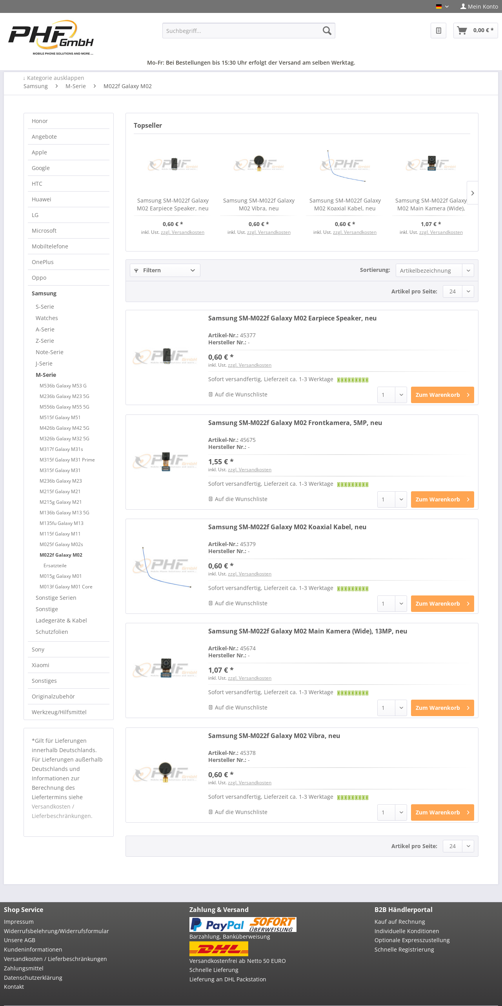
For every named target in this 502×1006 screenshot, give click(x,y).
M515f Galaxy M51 (60, 417)
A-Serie (45, 329)
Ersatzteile (55, 565)
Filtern (147, 270)
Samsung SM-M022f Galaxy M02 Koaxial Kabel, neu (345, 204)
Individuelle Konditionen (407, 931)
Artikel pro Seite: (414, 291)
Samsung (44, 293)
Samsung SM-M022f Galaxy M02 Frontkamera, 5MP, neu (295, 423)
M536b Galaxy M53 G (63, 385)
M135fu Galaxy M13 (62, 523)
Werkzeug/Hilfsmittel (59, 712)
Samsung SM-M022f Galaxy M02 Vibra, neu (259, 204)
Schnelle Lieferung (213, 969)
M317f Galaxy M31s (61, 449)
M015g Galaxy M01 (61, 576)
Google (41, 168)
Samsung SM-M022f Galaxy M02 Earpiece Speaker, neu (173, 204)
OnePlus (43, 262)
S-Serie (45, 306)
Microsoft (44, 230)
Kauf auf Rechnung (400, 921)
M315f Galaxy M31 (60, 470)
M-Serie (46, 374)
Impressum (19, 921)
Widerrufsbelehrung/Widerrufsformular (56, 931)
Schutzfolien (52, 631)
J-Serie (44, 363)
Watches (47, 318)
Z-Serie (45, 340)
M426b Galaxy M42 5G (64, 428)
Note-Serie (50, 352)
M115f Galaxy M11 (60, 533)
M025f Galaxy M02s (61, 544)
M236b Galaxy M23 (61, 481)
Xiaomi (40, 665)
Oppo (39, 277)
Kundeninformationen (33, 949)
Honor (40, 121)
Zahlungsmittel (24, 968)
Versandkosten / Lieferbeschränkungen (55, 959)
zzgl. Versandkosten (182, 232)
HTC (37, 183)
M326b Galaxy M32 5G (64, 438)
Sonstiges (44, 680)
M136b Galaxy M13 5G (64, 512)
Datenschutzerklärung (33, 977)
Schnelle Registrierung (404, 949)
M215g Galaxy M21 (61, 502)
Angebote (44, 136)
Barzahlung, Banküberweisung (229, 936)
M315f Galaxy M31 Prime (67, 459)
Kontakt (14, 986)
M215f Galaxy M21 (60, 491)
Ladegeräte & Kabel (61, 620)
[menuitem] (476, 6)
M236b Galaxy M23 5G (64, 396)
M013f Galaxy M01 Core (66, 586)
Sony (38, 649)
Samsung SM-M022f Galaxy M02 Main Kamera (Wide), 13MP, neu (431, 204)
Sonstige (47, 609)
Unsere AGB (19, 940)
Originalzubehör (53, 696)
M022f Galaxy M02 (61, 555)
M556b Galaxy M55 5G (64, 406)
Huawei (41, 199)
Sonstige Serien (56, 597)
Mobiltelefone (50, 246)
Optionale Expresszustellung (412, 940)
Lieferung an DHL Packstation (227, 979)
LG (35, 215)
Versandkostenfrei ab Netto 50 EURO (237, 960)
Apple (39, 152)
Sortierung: (375, 269)
